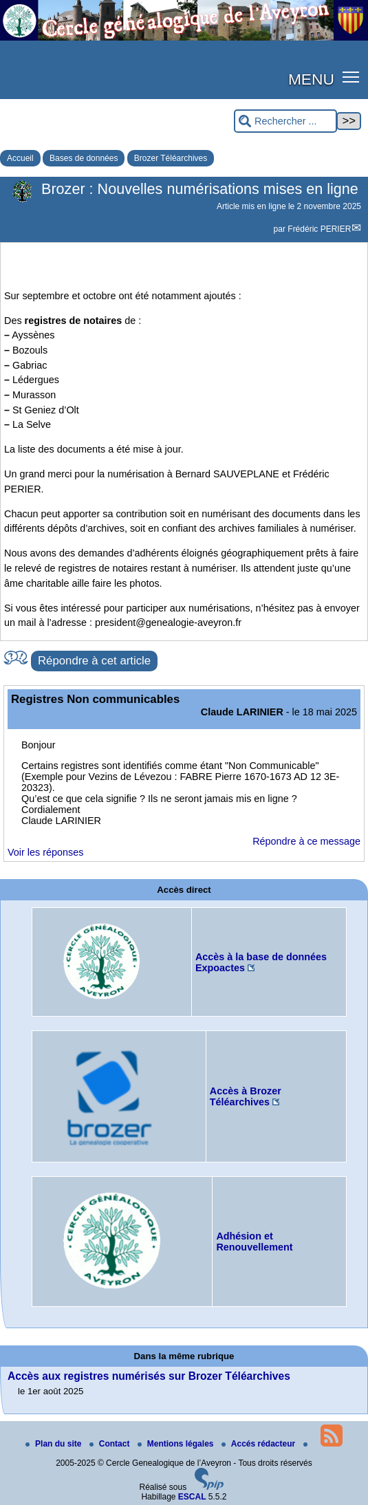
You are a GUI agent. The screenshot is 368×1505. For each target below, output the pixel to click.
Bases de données (84, 158)
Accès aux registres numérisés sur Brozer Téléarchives (149, 1376)
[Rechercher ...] (285, 121)
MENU (311, 79)
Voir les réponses (45, 852)
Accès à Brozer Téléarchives (245, 1096)
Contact (110, 1444)
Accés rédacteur (259, 1444)
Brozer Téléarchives (171, 158)
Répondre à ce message (306, 841)
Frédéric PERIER (319, 229)
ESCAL (192, 1497)
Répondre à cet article (94, 660)
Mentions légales (177, 1444)
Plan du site (54, 1444)
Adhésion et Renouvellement (254, 1242)
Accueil (20, 158)
